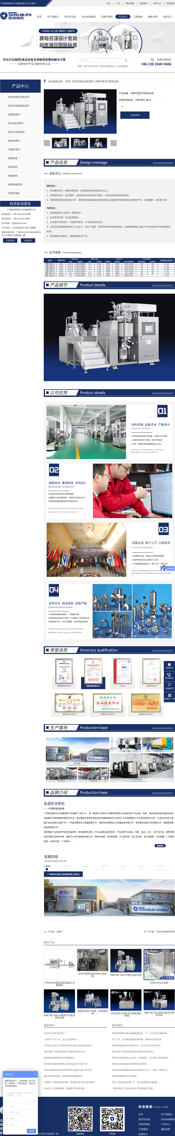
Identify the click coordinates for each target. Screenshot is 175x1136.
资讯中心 (157, 3)
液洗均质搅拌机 (107, 66)
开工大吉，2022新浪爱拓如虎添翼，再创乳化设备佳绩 (136, 1039)
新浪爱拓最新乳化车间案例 (124, 1076)
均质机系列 (14, 149)
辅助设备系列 (15, 184)
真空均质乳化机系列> (83, 81)
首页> (68, 81)
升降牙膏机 (14, 193)
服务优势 (165, 1129)
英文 (109, 3)
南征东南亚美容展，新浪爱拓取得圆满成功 (63, 1076)
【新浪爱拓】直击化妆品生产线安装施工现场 (132, 1088)
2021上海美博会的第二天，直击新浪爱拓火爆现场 (134, 1082)
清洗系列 (13, 167)
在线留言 (144, 3)
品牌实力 (143, 1134)
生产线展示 (167, 1114)
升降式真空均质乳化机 (107, 81)
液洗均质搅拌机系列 (18, 106)
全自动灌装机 (122, 66)
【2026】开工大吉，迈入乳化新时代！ (61, 1039)
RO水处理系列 (15, 123)
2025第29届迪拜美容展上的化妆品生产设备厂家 (65, 1064)
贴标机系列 (14, 140)
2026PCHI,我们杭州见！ (55, 1033)
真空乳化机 (144, 1119)
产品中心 (165, 1124)
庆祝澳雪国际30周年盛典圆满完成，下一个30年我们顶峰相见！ (141, 1033)
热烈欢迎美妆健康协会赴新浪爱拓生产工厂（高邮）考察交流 (139, 1070)
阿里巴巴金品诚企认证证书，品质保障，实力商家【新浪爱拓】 (140, 1058)
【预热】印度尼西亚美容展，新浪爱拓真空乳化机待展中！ (70, 1082)
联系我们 (171, 3)
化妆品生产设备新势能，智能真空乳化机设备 (64, 1088)
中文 (118, 3)
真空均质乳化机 (91, 66)
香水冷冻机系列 (16, 132)
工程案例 (143, 1129)
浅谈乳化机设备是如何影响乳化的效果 (129, 1064)
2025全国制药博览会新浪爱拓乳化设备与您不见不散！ (68, 1070)
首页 (141, 1114)
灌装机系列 (14, 114)
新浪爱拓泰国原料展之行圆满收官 (59, 1058)
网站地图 (130, 3)
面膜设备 (13, 158)
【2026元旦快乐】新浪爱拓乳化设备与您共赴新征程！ (68, 1045)
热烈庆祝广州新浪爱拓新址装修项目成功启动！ (65, 1051)
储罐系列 (13, 175)
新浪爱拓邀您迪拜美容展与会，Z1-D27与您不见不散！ (137, 1045)
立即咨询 (10, 240)
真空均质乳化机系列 (18, 97)
